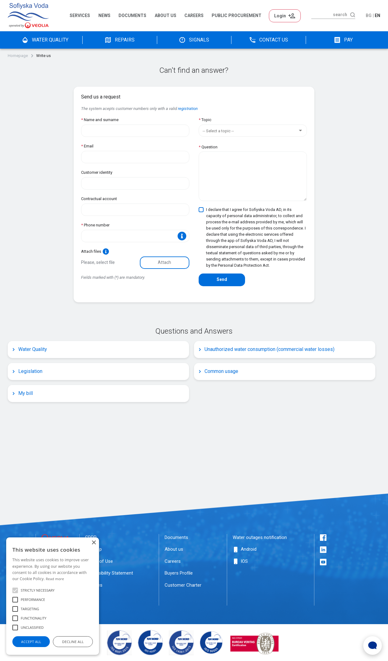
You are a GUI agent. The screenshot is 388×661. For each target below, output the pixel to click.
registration (188, 108)
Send (222, 279)
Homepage (18, 56)
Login (284, 16)
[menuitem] (81, 15)
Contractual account (99, 198)
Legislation (27, 371)
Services (80, 15)
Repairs (119, 40)
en (377, 15)
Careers (194, 15)
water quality (44, 40)
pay (343, 40)
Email (87, 146)
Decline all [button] (73, 641)
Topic (205, 119)
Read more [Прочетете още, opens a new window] (55, 578)
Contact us (268, 40)
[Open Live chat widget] (372, 645)
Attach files (95, 251)
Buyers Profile (179, 573)
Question (208, 147)
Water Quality (29, 349)
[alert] (52, 596)
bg (369, 15)
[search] (329, 14)
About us (165, 15)
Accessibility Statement (109, 573)
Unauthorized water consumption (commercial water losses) (266, 349)
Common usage (218, 371)
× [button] (93, 543)
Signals (194, 40)
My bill (22, 393)
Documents (132, 15)
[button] (15, 590)
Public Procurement (236, 15)
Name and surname (100, 119)
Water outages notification (260, 537)
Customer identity (96, 172)
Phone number (95, 225)
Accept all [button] (31, 641)
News (104, 15)
